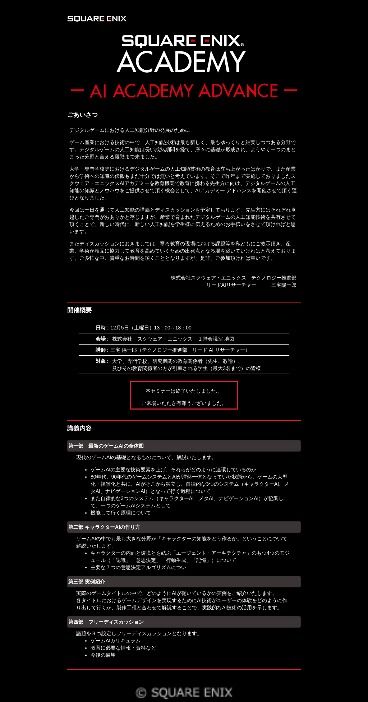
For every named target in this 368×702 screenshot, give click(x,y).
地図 (229, 339)
